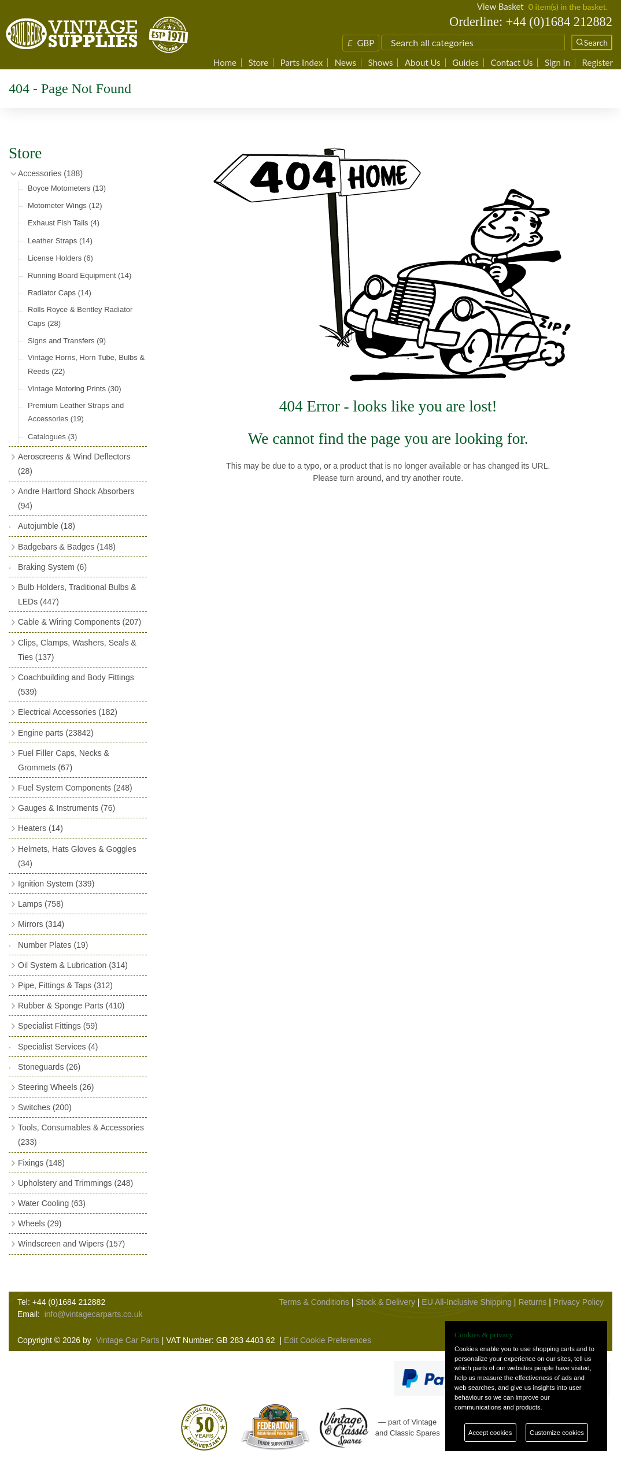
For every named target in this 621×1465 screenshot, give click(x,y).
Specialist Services (58, 1046)
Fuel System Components (75, 787)
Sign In (557, 62)
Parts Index (301, 62)
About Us (423, 62)
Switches (45, 1107)
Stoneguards (49, 1066)
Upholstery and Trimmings (75, 1183)
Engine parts (56, 732)
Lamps (41, 903)
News (345, 62)
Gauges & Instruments (66, 808)
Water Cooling (52, 1203)
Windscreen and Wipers (71, 1243)
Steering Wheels (56, 1087)
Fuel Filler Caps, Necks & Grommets (63, 760)
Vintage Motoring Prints (74, 388)
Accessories (50, 173)
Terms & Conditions (314, 1302)
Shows (380, 62)
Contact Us (511, 62)
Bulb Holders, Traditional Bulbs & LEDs (77, 594)
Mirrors (41, 924)
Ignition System (56, 883)
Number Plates (53, 945)
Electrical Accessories (67, 712)
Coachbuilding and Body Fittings (76, 684)
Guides (465, 62)
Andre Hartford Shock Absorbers (76, 498)
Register (597, 62)
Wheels (39, 1223)
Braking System (52, 567)
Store (258, 62)
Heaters (40, 828)
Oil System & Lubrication (73, 965)
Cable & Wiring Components (79, 621)
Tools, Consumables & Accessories (81, 1135)
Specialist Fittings (58, 1025)
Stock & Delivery (385, 1302)
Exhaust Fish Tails (63, 222)
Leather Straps (60, 240)
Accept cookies (490, 1432)
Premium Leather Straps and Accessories (76, 412)
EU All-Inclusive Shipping (467, 1302)
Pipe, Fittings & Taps (65, 985)
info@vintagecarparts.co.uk (94, 1314)
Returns (532, 1302)
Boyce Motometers (67, 188)
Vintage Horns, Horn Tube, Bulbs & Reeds (86, 364)
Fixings (41, 1162)
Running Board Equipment (79, 275)
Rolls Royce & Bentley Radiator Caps (80, 316)
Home (224, 62)
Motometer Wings (65, 205)
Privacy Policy (578, 1302)
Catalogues (52, 436)
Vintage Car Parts (128, 1340)
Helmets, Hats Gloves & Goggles (77, 856)
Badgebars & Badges (67, 546)
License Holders (60, 258)
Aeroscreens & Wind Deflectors (74, 464)
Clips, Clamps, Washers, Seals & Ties (77, 650)
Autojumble (46, 526)
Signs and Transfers (67, 340)
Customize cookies (557, 1432)
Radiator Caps (59, 292)
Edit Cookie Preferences (327, 1340)
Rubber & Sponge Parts (71, 1005)
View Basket (500, 6)
